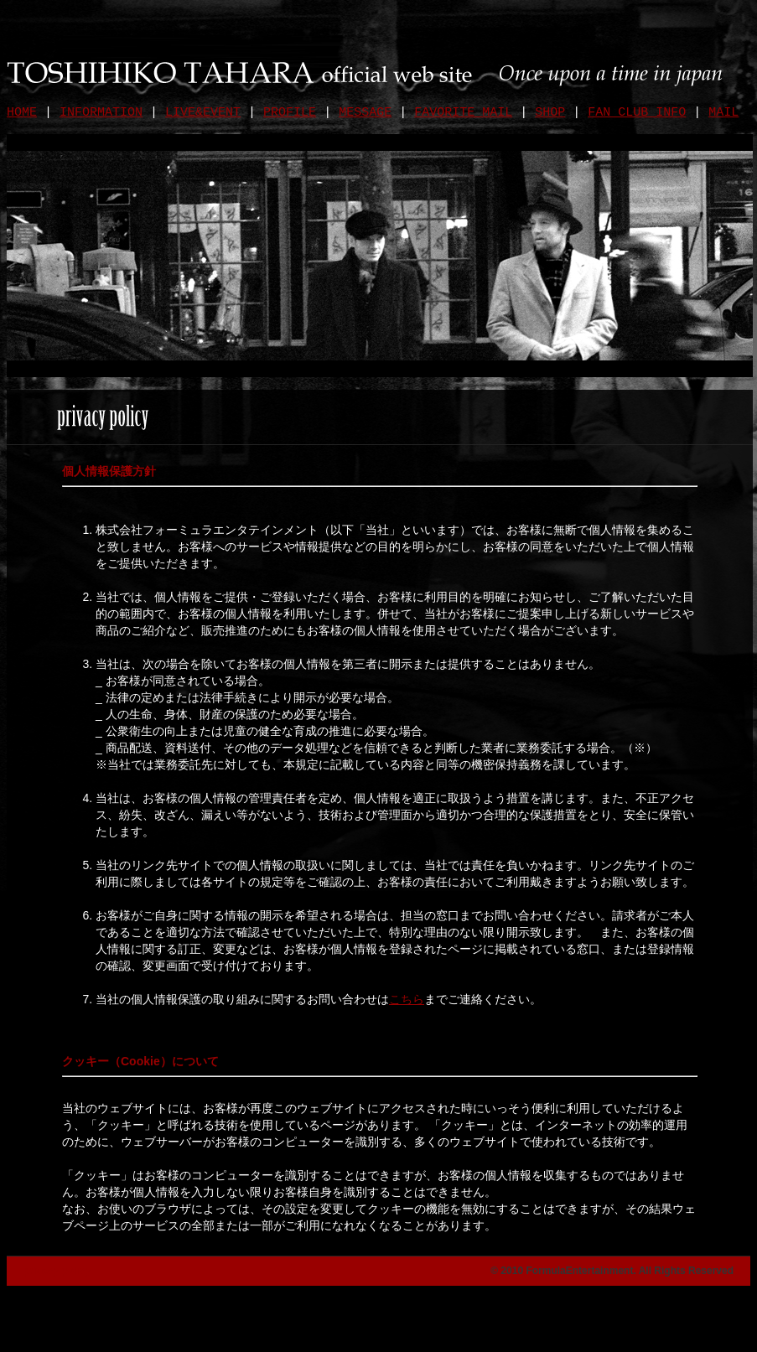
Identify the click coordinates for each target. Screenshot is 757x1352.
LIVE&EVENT (203, 113)
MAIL (723, 113)
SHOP (550, 113)
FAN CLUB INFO (637, 113)
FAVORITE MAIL (463, 113)
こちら (406, 999)
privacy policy (57, 1271)
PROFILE (289, 113)
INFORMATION (101, 113)
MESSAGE (365, 113)
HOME (22, 113)
